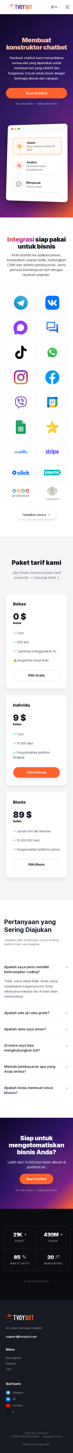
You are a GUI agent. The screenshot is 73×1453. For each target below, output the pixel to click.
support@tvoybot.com (21, 1336)
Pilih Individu (36, 772)
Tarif (8, 1369)
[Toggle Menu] (67, 7)
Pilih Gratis (36, 675)
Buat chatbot (36, 93)
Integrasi (11, 1363)
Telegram (14, 1392)
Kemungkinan (13, 1357)
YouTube (14, 1405)
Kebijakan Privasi (53, 1436)
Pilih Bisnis (36, 864)
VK (11, 1399)
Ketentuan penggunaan (36, 1444)
